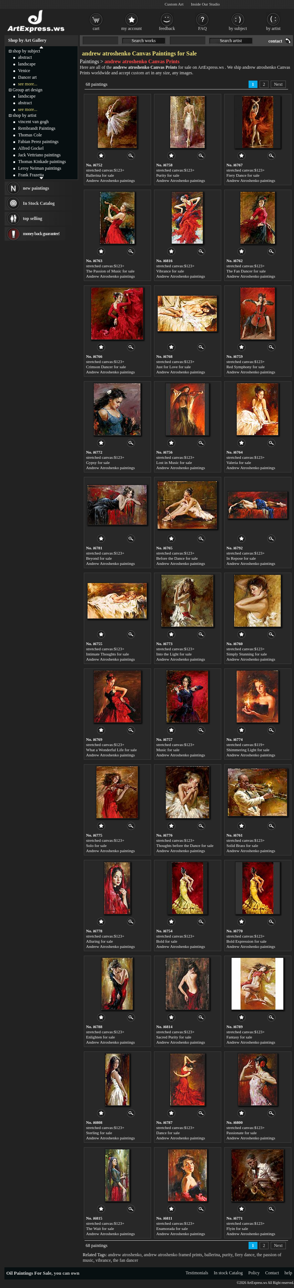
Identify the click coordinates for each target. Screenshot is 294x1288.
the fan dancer (125, 1260)
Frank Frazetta (31, 174)
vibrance (103, 1260)
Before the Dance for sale (177, 558)
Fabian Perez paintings (38, 141)
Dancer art (27, 77)
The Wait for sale (100, 1228)
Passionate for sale (241, 1133)
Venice (24, 70)
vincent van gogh (33, 121)
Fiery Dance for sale (243, 175)
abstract (25, 57)
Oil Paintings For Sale (28, 1273)
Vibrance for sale (170, 271)
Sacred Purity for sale (173, 1037)
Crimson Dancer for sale (106, 367)
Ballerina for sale (100, 175)
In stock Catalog (228, 1272)
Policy (254, 1272)
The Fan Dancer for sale (246, 271)
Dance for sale (168, 1133)
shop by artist (25, 115)
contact (275, 41)
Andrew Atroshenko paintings (110, 180)
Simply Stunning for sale (246, 654)
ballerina (212, 1254)
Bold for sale (166, 941)
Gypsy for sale (98, 462)
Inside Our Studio (205, 4)
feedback (167, 28)
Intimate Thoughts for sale (107, 654)
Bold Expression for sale (246, 941)
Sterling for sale (99, 1133)
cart (96, 28)
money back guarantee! (41, 233)
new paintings (36, 188)
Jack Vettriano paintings (39, 154)
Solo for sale (96, 845)
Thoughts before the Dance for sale (184, 845)
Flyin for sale (237, 1228)
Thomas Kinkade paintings (42, 161)
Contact (272, 1272)
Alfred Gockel (31, 148)
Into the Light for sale (174, 654)
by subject (238, 28)
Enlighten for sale (100, 1037)
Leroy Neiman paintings (39, 168)
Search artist (231, 40)
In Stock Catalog (39, 203)
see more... (27, 84)
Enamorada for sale (172, 1228)
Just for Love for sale (173, 367)
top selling (32, 218)
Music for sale (168, 750)
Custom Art (174, 4)
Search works (144, 40)
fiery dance (244, 1254)
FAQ (202, 28)
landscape (26, 64)
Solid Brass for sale (242, 845)
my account (131, 28)
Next (278, 84)
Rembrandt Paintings (36, 128)
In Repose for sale (241, 558)
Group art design (27, 89)
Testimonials (197, 1272)
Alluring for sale (99, 941)
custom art (140, 72)
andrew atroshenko (124, 1254)
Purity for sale (167, 175)
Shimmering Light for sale (247, 750)
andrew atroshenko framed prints (173, 1254)
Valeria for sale (238, 462)
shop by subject (26, 51)
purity (227, 1254)
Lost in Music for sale (174, 462)
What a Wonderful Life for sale (111, 750)
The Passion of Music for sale (110, 271)
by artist (273, 28)
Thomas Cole (30, 135)
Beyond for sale (99, 558)
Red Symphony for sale (245, 367)
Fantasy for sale (239, 1037)
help (288, 1272)
